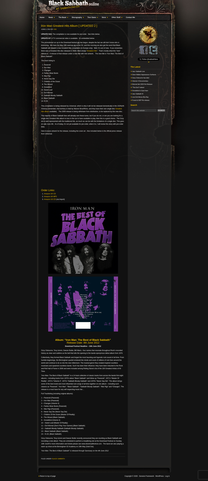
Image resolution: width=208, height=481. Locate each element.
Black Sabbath (58, 459)
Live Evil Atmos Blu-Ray (140, 97)
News (51, 17)
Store (104, 17)
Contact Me (130, 17)
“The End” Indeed (138, 87)
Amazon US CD (50, 199)
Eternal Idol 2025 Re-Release (142, 84)
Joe (55, 29)
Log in (167, 476)
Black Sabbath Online (102, 7)
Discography (77, 17)
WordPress (159, 476)
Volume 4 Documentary (140, 81)
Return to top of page (48, 476)
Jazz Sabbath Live (138, 71)
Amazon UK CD (50, 194)
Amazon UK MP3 (50, 197)
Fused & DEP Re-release (140, 100)
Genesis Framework (146, 476)
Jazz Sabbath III (137, 94)
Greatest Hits (92, 51)
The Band (62, 17)
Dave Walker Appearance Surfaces (144, 74)
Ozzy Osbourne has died (140, 78)
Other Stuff (116, 17)
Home (42, 17)
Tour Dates (92, 17)
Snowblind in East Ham (140, 90)
